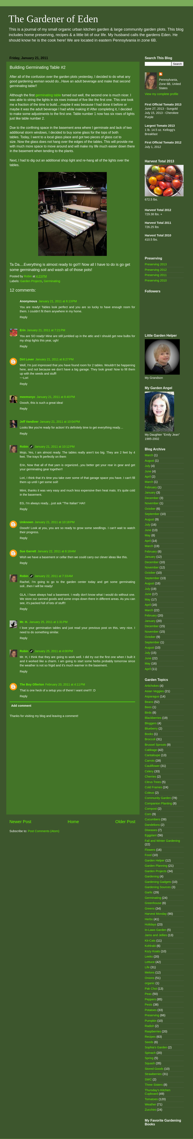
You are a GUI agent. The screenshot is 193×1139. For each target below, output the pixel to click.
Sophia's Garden (156, 1047)
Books (149, 734)
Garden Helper (154, 860)
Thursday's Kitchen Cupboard (157, 1091)
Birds (148, 712)
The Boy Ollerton (32, 684)
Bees (148, 707)
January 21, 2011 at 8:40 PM (56, 397)
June (148, 471)
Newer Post (20, 821)
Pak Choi (151, 988)
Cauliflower (152, 766)
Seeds (149, 1042)
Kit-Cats (150, 940)
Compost (151, 808)
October (150, 508)
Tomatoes (151, 1099)
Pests (148, 1004)
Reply (23, 317)
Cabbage (151, 750)
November (152, 503)
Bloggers (151, 723)
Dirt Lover (27, 359)
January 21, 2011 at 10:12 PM (55, 446)
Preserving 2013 (156, 264)
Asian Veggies (154, 691)
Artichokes (152, 685)
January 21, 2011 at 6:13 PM (57, 301)
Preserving (152, 1015)
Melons (149, 972)
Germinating (52, 281)
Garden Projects (31, 281)
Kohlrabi (150, 945)
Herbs (149, 919)
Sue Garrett (28, 551)
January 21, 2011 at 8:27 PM (54, 359)
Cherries (150, 776)
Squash (150, 1063)
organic (150, 983)
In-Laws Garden (155, 930)
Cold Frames (153, 787)
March (149, 455)
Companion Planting (158, 803)
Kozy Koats (152, 951)
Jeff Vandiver (29, 421)
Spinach (150, 1052)
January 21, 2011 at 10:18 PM (55, 522)
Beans (149, 702)
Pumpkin (150, 1020)
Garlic (149, 892)
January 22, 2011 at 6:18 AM (56, 551)
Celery (149, 771)
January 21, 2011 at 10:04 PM (60, 421)
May (147, 535)
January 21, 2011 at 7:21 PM (46, 330)
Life (147, 967)
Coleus (149, 792)
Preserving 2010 (156, 280)
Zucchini (150, 1109)
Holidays (150, 924)
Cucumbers (152, 819)
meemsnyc (27, 397)
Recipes (150, 1036)
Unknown (26, 522)
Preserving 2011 (156, 275)
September (152, 514)
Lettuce (150, 962)
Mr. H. (24, 622)
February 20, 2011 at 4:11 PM (65, 684)
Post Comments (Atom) (43, 831)
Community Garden (158, 798)
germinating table (48, 95)
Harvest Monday (156, 913)
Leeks (149, 956)
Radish (149, 1026)
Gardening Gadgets (158, 882)
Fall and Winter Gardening (162, 840)
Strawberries (153, 1074)
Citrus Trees (153, 782)
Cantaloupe (152, 755)
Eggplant (151, 835)
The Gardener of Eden (53, 18)
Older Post (125, 821)
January (150, 492)
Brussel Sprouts (155, 744)
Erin (23, 330)
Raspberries (153, 1031)
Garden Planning (156, 865)
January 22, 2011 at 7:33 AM (54, 576)
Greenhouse (153, 903)
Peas (148, 994)
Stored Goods (154, 1068)
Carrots (150, 760)
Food (148, 855)
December (152, 498)
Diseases (151, 830)
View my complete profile (161, 94)
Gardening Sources (158, 887)
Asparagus (152, 696)
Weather (150, 1104)
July (147, 466)
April (148, 476)
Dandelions (152, 824)
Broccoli (150, 739)
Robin (24, 446)
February (151, 487)
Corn (148, 814)
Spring (149, 1058)
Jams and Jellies (156, 935)
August (149, 460)
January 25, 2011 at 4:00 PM (54, 651)
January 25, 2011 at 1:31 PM (48, 622)
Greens (150, 908)
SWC (148, 1079)
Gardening (152, 876)
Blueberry (151, 728)
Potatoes (151, 1010)
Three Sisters (154, 1084)
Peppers (150, 999)
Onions (149, 978)
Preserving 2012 (156, 269)
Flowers (150, 849)
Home (73, 821)
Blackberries (153, 717)
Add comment (21, 705)
